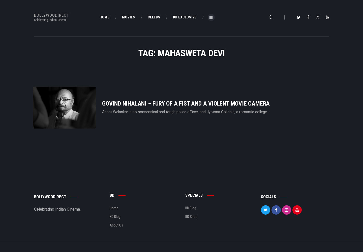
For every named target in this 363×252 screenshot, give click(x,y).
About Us (116, 225)
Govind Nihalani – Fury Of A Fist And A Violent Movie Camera (186, 103)
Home (114, 208)
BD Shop (191, 217)
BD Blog (115, 217)
